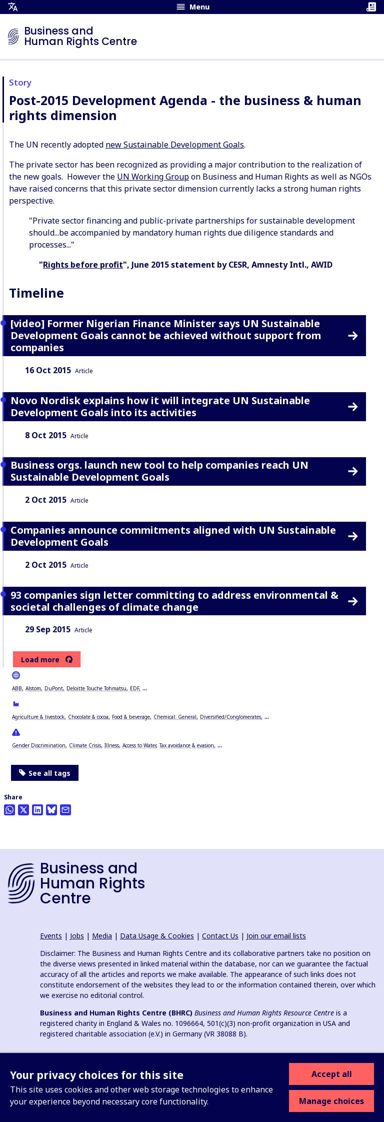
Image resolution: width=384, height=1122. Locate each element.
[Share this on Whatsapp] (9, 809)
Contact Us (220, 935)
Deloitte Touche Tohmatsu (96, 688)
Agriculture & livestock (38, 716)
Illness (111, 745)
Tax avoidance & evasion (187, 745)
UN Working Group (153, 176)
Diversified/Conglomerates (230, 716)
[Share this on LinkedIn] (37, 809)
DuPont (53, 688)
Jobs (77, 935)
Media (102, 935)
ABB (17, 688)
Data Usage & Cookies (157, 935)
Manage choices (331, 1100)
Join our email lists (276, 935)
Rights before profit (83, 264)
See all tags (44, 773)
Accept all (332, 1073)
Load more (40, 659)
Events (51, 935)
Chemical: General (175, 716)
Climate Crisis (85, 745)
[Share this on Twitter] (23, 809)
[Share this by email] (65, 809)
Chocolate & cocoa (88, 716)
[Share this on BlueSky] (51, 809)
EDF (134, 688)
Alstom (33, 688)
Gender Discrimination (39, 745)
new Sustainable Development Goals (175, 144)
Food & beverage (131, 716)
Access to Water (139, 745)
